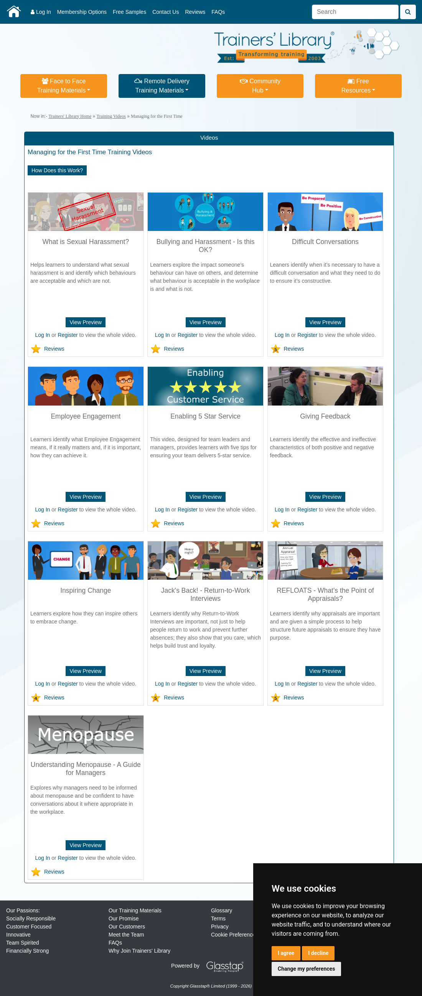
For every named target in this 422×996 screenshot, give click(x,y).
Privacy (220, 926)
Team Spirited (22, 943)
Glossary (221, 910)
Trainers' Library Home (69, 116)
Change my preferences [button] (306, 969)
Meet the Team (126, 935)
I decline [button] (318, 953)
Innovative (18, 935)
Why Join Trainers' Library (139, 951)
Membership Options (82, 12)
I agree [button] (286, 953)
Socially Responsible (31, 918)
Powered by (210, 966)
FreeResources (356, 86)
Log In (41, 12)
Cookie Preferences (234, 935)
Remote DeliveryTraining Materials (162, 86)
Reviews (195, 12)
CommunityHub (260, 86)
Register (68, 335)
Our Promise (124, 918)
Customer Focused (28, 926)
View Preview (85, 322)
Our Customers (127, 926)
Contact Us (165, 12)
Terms (218, 918)
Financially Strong (27, 951)
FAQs (218, 12)
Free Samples (129, 12)
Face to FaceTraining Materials (61, 86)
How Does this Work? (57, 170)
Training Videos (111, 116)
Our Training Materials (135, 910)
